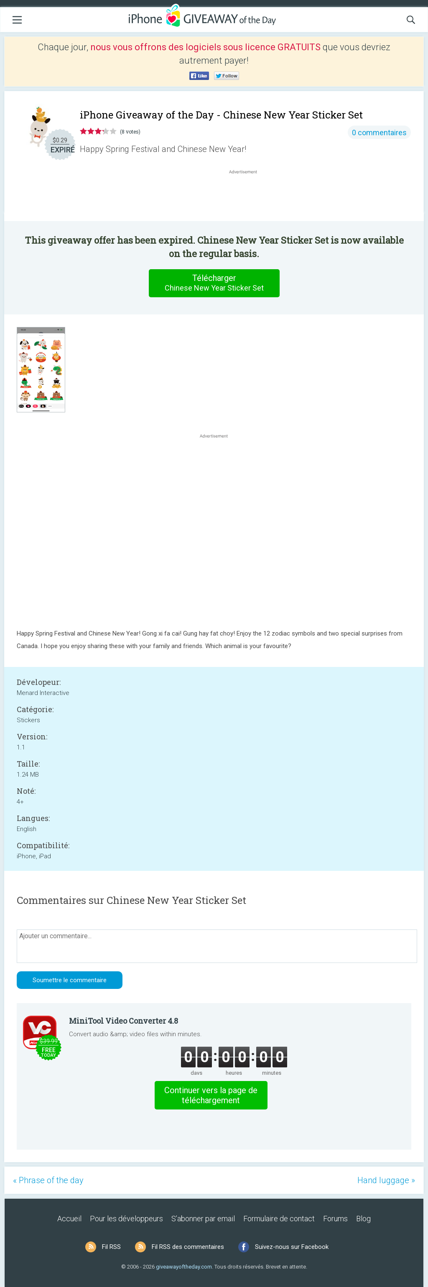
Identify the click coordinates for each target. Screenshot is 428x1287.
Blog (363, 1218)
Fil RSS (111, 1247)
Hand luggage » (386, 1180)
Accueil (69, 1218)
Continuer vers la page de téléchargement (210, 1095)
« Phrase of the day (48, 1180)
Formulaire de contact (279, 1218)
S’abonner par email (203, 1218)
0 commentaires (379, 132)
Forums (335, 1218)
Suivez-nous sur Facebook (292, 1247)
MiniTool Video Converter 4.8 (123, 1021)
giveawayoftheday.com (184, 1267)
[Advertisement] (247, 196)
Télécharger (214, 283)
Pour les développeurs (126, 1218)
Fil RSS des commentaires (188, 1247)
